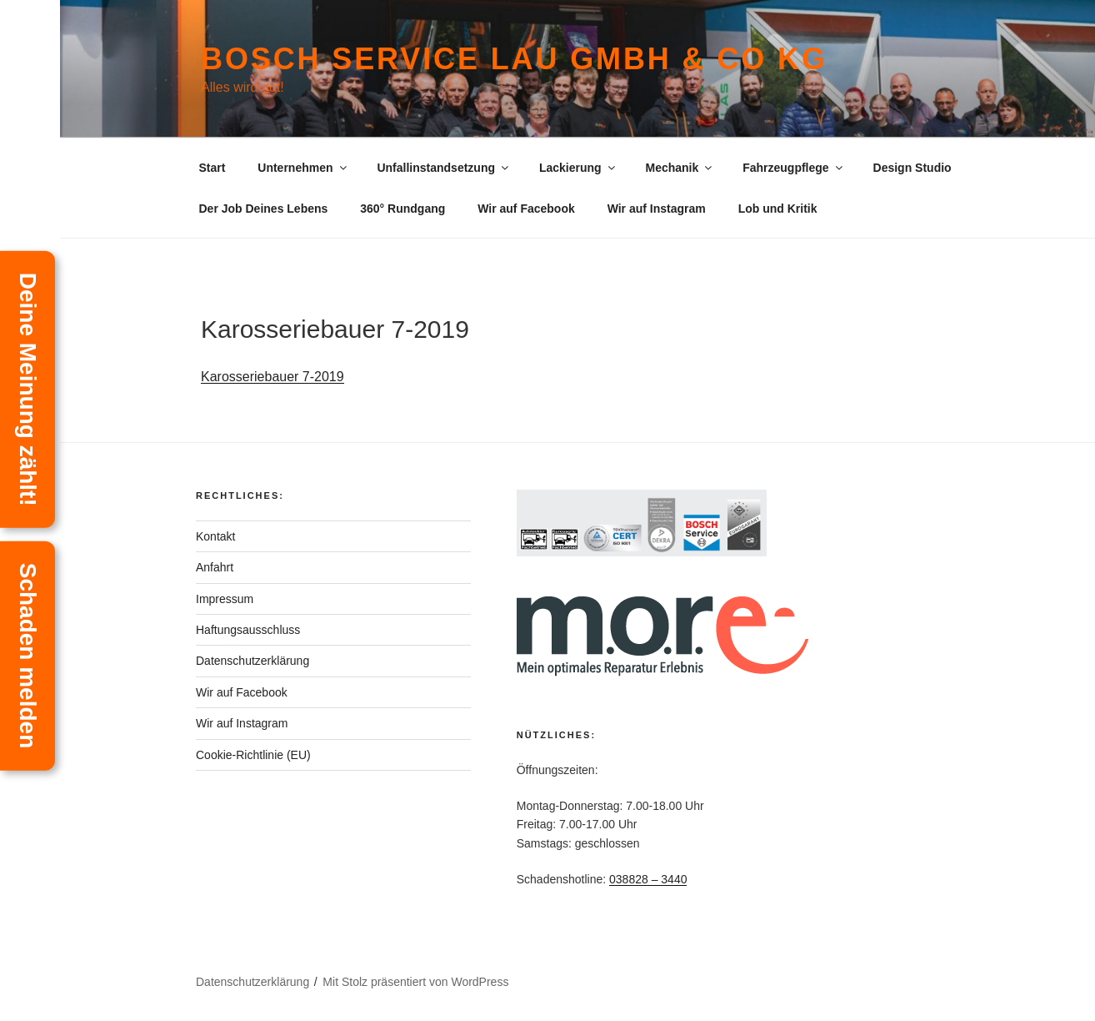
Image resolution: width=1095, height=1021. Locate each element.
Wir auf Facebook (526, 208)
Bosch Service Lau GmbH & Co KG (514, 59)
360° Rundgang (402, 208)
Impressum (224, 599)
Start (212, 167)
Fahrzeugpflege (793, 167)
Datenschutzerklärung (252, 660)
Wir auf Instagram (657, 208)
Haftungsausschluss (248, 629)
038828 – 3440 (648, 879)
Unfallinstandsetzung (444, 167)
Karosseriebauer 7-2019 (272, 377)
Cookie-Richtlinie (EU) (253, 755)
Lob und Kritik (778, 208)
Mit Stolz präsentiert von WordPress (415, 981)
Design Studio (912, 167)
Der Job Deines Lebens (263, 208)
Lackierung (578, 167)
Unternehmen (303, 167)
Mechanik (679, 167)
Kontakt (215, 536)
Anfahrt (214, 567)
